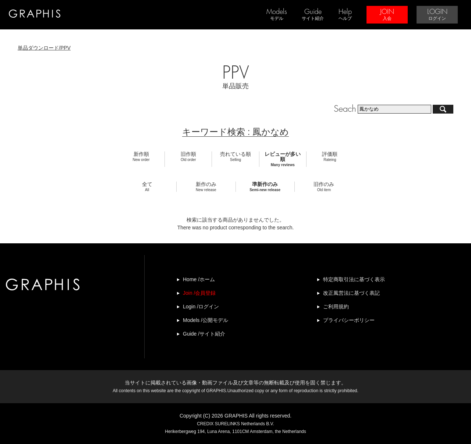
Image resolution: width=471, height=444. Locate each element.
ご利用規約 (336, 306)
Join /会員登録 (199, 293)
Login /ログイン (201, 306)
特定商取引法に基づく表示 (354, 279)
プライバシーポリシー (349, 320)
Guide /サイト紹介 (204, 334)
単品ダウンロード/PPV (44, 48)
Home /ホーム (199, 279)
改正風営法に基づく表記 (351, 293)
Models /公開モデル (205, 320)
